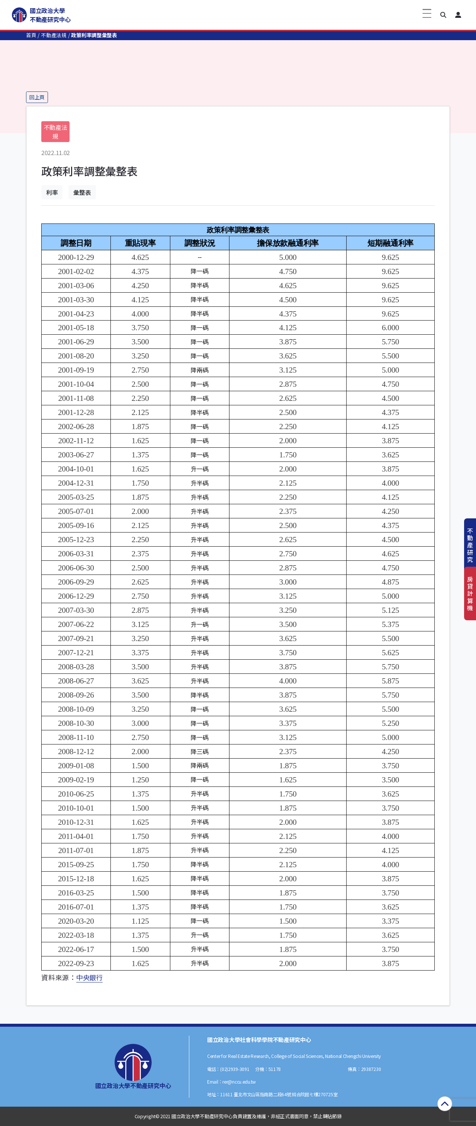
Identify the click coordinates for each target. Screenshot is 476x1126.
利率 (52, 192)
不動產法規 (54, 35)
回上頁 (37, 97)
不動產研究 (470, 545)
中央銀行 (89, 977)
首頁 (31, 35)
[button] (443, 15)
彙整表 (82, 192)
